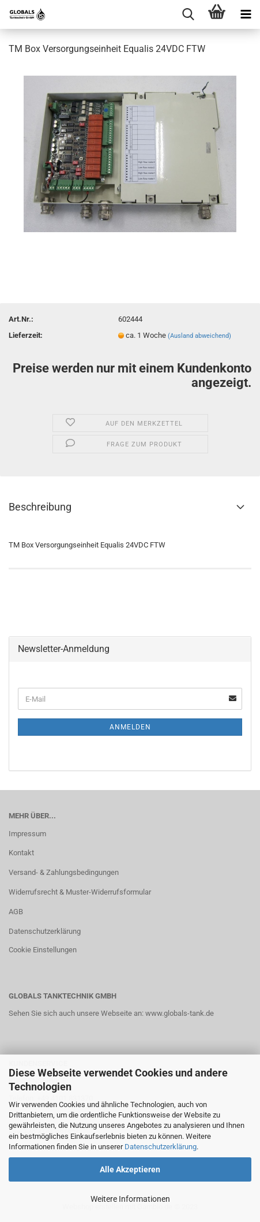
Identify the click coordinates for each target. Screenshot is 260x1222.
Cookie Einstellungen (43, 949)
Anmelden (130, 727)
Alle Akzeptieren (130, 1169)
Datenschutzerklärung (161, 1146)
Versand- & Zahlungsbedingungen (64, 872)
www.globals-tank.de (179, 1013)
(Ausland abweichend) (199, 336)
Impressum (27, 833)
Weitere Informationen (130, 1199)
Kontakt (21, 852)
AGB (16, 911)
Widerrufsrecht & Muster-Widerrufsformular (80, 892)
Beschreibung (40, 507)
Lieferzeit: (26, 335)
